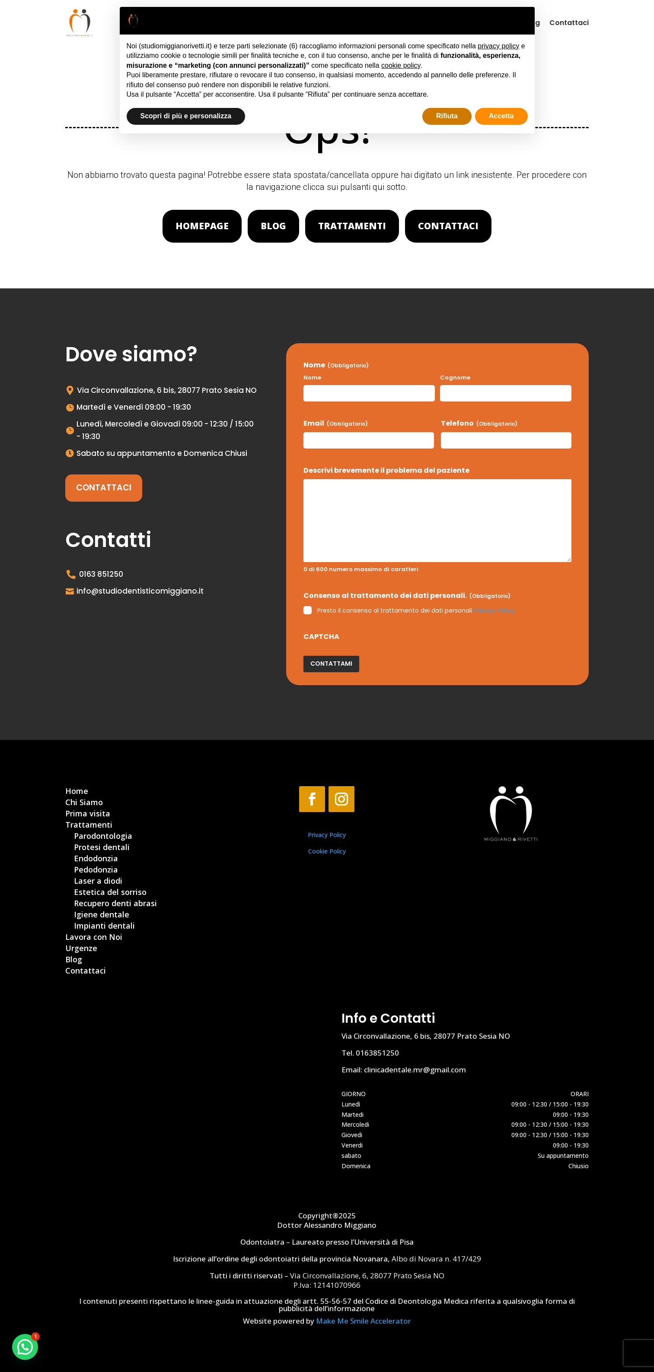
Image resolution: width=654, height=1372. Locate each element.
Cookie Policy (327, 851)
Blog (273, 226)
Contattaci (569, 23)
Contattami (331, 663)
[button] (25, 1347)
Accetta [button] (501, 116)
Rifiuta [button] (447, 116)
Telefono (479, 423)
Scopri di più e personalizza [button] (186, 116)
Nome (312, 378)
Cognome (455, 378)
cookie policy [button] (400, 65)
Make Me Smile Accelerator (363, 1321)
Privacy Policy (494, 610)
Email (335, 423)
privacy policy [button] (498, 46)
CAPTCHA (321, 637)
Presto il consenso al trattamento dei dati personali (415, 610)
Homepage (202, 226)
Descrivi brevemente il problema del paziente (386, 470)
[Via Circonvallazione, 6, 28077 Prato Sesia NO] (189, 1099)
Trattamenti (352, 226)
